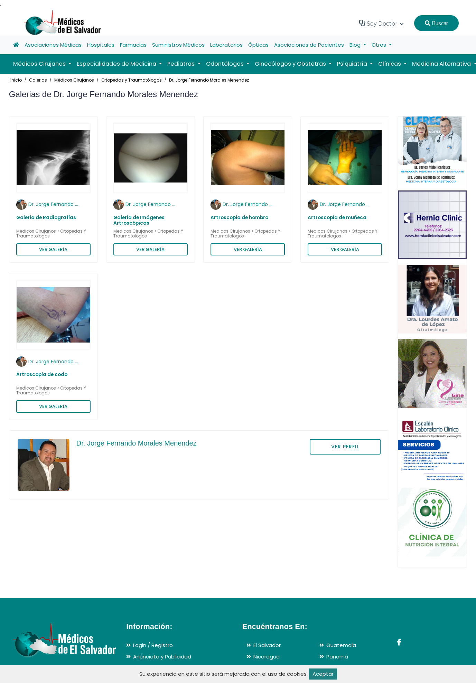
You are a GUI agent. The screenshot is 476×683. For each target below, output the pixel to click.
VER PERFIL (345, 446)
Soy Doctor (381, 23)
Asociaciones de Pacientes (309, 44)
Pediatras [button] (181, 64)
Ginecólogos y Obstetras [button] (291, 64)
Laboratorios (226, 44)
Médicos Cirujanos (74, 80)
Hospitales (100, 44)
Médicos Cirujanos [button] (40, 64)
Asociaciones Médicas (53, 44)
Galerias (38, 80)
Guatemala (341, 645)
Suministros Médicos (178, 44)
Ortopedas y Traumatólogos (131, 80)
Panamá (337, 656)
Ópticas (258, 44)
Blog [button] (355, 44)
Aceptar (323, 673)
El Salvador (267, 645)
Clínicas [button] (390, 64)
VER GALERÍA (53, 249)
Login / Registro (153, 645)
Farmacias (133, 44)
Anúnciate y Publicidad (162, 656)
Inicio (16, 80)
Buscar (436, 23)
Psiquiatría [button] (352, 64)
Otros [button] (380, 44)
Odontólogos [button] (225, 64)
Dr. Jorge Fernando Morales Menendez (209, 80)
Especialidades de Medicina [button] (117, 64)
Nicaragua (266, 656)
